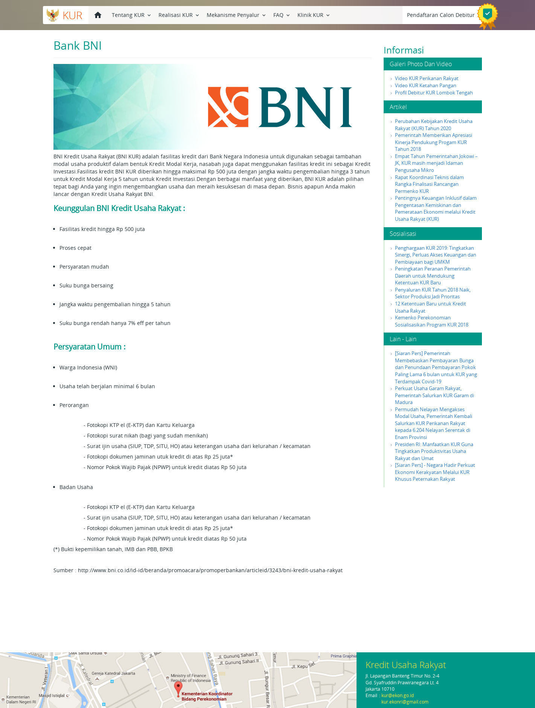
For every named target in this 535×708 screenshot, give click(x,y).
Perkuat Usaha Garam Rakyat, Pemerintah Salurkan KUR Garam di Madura (434, 395)
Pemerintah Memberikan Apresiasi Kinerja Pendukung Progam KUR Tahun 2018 (433, 142)
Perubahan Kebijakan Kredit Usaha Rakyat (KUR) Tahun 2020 (434, 125)
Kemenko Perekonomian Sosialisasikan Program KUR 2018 (431, 321)
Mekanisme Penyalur (237, 14)
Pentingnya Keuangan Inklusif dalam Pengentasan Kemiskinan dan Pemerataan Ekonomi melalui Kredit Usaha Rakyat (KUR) (436, 208)
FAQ (282, 14)
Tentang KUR (132, 14)
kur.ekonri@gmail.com (404, 702)
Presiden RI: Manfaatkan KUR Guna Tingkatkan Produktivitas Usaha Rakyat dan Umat (434, 451)
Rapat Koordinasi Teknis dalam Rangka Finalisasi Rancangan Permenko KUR (429, 184)
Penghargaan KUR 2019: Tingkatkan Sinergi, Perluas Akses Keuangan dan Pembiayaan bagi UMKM (435, 255)
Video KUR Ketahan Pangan (425, 85)
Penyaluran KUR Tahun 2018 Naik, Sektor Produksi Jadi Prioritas (433, 293)
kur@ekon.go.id (397, 695)
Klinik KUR (314, 14)
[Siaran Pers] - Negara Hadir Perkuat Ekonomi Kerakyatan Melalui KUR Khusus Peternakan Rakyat (435, 472)
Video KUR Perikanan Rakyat (427, 78)
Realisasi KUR (179, 14)
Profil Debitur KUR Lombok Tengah (434, 92)
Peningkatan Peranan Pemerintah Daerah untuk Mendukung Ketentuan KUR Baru (433, 275)
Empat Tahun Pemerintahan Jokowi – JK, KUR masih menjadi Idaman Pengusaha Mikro (436, 163)
